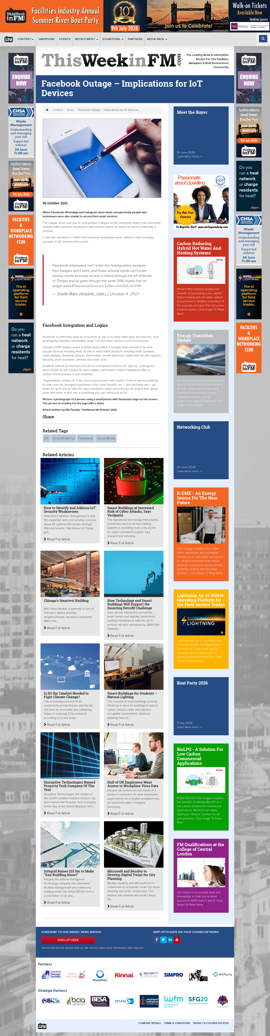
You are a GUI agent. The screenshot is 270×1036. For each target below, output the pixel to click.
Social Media (106, 438)
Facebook (85, 438)
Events (64, 39)
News (70, 110)
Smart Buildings (64, 438)
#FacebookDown (84, 286)
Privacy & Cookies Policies (211, 1023)
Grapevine (47, 39)
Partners (135, 39)
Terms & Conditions (177, 1023)
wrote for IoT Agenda (124, 366)
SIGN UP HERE (68, 940)
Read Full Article (57, 539)
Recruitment (86, 39)
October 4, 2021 (124, 294)
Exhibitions (113, 39)
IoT (47, 438)
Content (26, 39)
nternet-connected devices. (131, 341)
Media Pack (157, 39)
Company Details (150, 1023)
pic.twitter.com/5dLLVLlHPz (120, 286)
